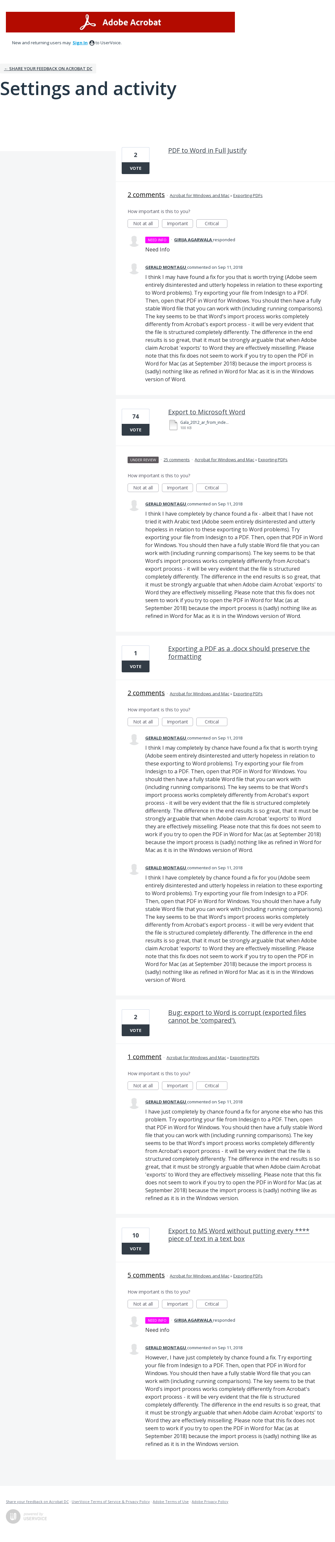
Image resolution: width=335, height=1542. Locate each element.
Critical (216, 224)
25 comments (177, 460)
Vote (135, 168)
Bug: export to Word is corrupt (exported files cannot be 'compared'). (237, 1016)
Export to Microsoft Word (206, 411)
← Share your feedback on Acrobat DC (48, 68)
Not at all (146, 224)
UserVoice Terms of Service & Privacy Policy (111, 1501)
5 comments (146, 1275)
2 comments (146, 194)
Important (180, 224)
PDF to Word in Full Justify (207, 150)
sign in (80, 43)
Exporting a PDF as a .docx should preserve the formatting (239, 652)
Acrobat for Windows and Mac (199, 195)
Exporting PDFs (248, 195)
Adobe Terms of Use (171, 1501)
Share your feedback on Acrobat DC (37, 1501)
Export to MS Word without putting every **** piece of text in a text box (238, 1234)
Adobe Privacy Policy (210, 1501)
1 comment (145, 1056)
